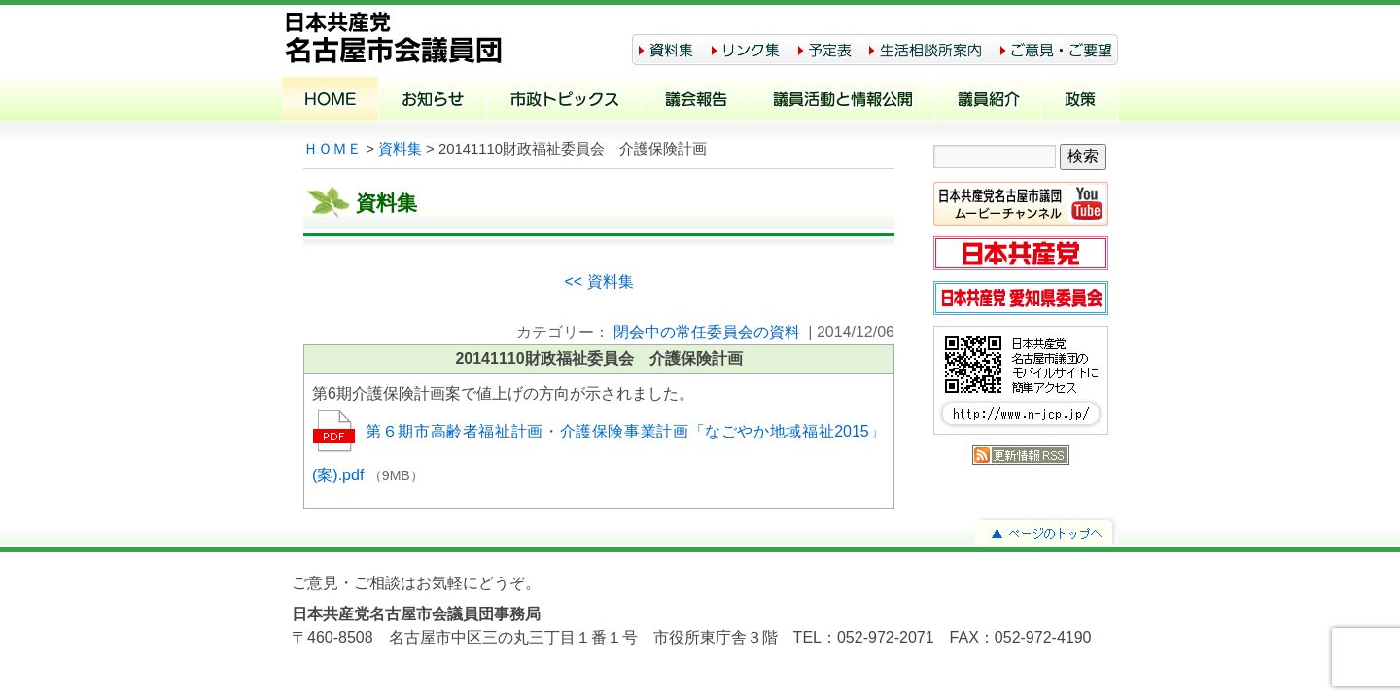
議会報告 (696, 101)
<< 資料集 (598, 281)
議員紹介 (988, 101)
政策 (1079, 101)
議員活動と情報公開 (842, 101)
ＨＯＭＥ (332, 149)
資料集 (400, 149)
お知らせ (433, 101)
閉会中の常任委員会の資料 (706, 332)
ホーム (330, 101)
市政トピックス (564, 101)
